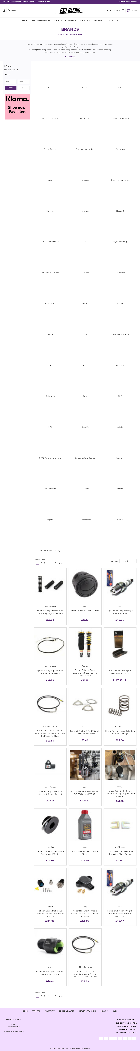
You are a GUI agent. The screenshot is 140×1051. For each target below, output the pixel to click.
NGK (85, 334)
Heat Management (41, 20)
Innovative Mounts (50, 273)
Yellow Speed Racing (50, 550)
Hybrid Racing (120, 242)
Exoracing (120, 149)
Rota (85, 396)
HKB (85, 242)
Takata (120, 489)
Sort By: (114, 561)
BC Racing (85, 118)
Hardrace (85, 211)
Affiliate (36, 1011)
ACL (50, 87)
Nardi (50, 334)
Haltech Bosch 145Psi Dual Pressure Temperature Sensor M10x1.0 (50, 913)
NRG (50, 365)
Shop (58, 20)
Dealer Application (88, 1011)
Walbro (120, 520)
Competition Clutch (120, 118)
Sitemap (87, 1048)
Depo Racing (50, 149)
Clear (24, 88)
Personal (120, 365)
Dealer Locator (66, 1011)
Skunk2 (85, 427)
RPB (120, 396)
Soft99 (120, 427)
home (25, 1011)
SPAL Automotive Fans (50, 458)
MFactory (120, 273)
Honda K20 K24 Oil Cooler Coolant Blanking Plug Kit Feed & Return (120, 794)
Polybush (50, 396)
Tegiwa (50, 520)
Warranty (49, 1011)
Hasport (120, 211)
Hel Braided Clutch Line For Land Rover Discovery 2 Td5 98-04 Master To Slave (50, 733)
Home (24, 20)
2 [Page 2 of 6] (41, 563)
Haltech (50, 211)
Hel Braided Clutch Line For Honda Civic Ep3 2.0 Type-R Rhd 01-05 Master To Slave (85, 974)
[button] (17, 74)
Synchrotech (50, 489)
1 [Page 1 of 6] (37, 563)
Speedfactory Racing (85, 458)
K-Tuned (85, 273)
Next (61, 563)
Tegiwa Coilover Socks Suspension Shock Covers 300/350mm (85, 673)
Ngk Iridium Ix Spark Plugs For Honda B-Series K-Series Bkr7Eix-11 (120, 913)
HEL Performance (50, 242)
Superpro (120, 458)
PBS (85, 365)
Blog (115, 1011)
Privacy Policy (13, 1019)
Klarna (104, 1011)
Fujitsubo (85, 180)
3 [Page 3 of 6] (44, 563)
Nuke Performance (120, 334)
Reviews (98, 20)
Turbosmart (85, 520)
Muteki (120, 303)
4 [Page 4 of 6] (48, 563)
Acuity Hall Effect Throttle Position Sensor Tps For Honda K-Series (85, 913)
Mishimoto (50, 303)
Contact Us (112, 20)
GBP (108, 10)
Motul (85, 303)
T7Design (85, 489)
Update (11, 88)
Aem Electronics (50, 118)
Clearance (70, 20)
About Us (85, 20)
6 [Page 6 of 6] (55, 563)
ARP (120, 87)
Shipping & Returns (14, 1032)
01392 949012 (131, 2)
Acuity (85, 87)
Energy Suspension (85, 149)
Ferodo (50, 180)
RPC (50, 427)
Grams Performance (120, 180)
